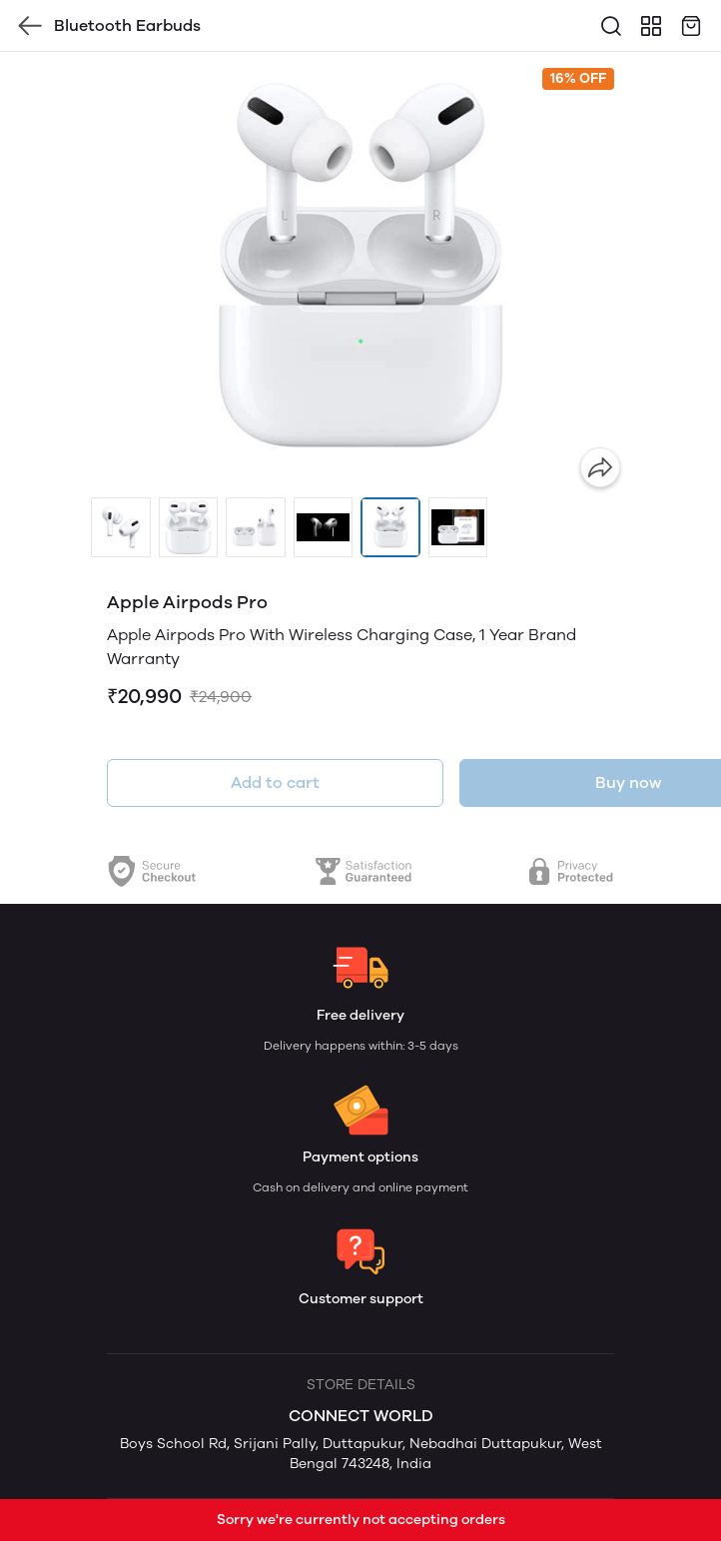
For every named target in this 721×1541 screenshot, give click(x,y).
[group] (360, 274)
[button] (121, 527)
